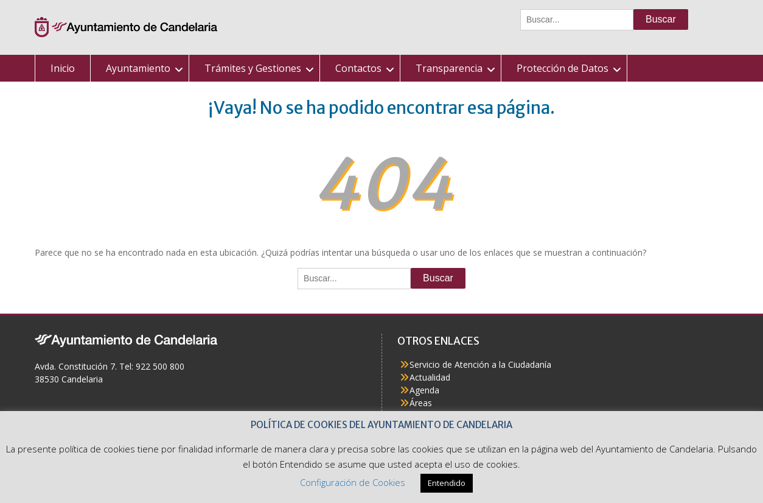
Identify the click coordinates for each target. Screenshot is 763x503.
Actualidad (429, 377)
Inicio (63, 68)
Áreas (420, 403)
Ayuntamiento (138, 68)
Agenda (424, 390)
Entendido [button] (446, 482)
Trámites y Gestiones (252, 68)
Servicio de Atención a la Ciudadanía (480, 364)
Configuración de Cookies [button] (352, 482)
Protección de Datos (562, 68)
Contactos (358, 68)
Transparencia (449, 68)
